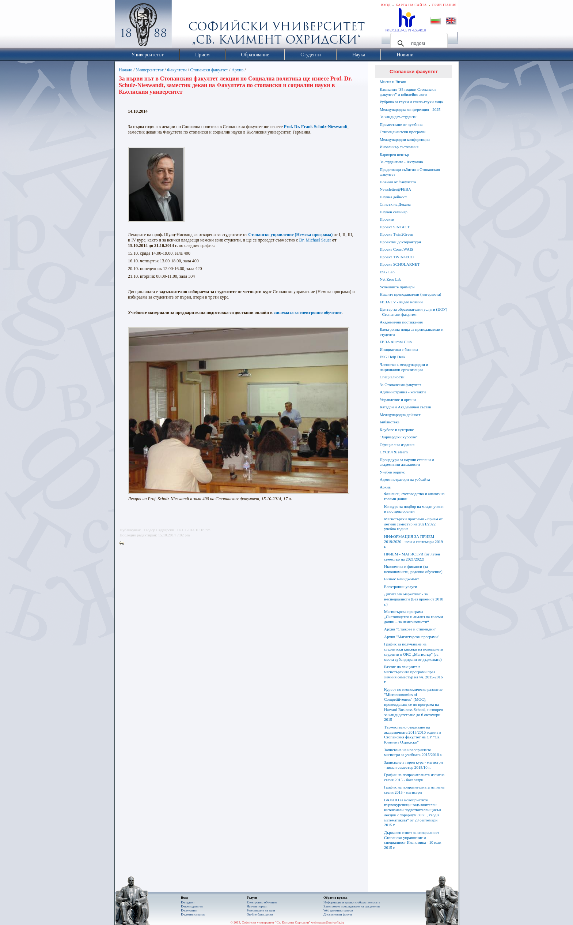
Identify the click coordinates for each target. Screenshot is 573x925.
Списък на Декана (395, 204)
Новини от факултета (398, 182)
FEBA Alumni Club (395, 342)
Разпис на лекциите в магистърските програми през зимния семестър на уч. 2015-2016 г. (413, 674)
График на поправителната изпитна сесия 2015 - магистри (414, 789)
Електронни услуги (400, 586)
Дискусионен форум (337, 914)
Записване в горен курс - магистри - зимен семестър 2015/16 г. (413, 764)
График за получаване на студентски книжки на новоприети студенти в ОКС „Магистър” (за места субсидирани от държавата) (413, 651)
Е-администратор (193, 914)
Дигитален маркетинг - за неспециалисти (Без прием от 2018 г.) (413, 599)
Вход (386, 5)
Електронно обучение (262, 902)
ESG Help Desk (392, 357)
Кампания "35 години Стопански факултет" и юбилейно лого (408, 92)
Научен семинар (393, 212)
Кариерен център (394, 154)
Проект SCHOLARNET (400, 264)
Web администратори (338, 910)
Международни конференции (405, 139)
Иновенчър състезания (399, 147)
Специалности (392, 377)
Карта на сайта (410, 5)
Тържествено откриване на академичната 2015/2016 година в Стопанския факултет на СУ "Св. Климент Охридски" (412, 734)
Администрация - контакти (403, 392)
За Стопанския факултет (400, 384)
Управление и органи (398, 399)
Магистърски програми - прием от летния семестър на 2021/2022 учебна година (413, 524)
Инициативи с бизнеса (399, 349)
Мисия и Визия (393, 81)
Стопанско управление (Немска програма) (290, 234)
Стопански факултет (209, 69)
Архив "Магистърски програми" (411, 636)
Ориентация (444, 5)
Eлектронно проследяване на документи (351, 906)
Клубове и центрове (397, 429)
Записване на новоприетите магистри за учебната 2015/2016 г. (413, 752)
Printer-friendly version (123, 543)
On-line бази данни (260, 914)
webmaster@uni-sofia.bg (327, 922)
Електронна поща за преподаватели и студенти (411, 332)
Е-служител (189, 910)
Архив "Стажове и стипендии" (410, 629)
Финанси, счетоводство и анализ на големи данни (414, 496)
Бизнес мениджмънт (401, 579)
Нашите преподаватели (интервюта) (410, 294)
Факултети (177, 69)
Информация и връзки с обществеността (351, 902)
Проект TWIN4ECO (397, 257)
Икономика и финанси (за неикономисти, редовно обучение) (413, 569)
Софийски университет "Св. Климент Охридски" (184, 25)
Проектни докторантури (400, 242)
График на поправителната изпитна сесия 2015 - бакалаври (414, 777)
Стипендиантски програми (402, 132)
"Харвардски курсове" (399, 437)
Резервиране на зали (261, 910)
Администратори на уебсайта (405, 479)
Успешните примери (397, 287)
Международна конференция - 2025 (410, 109)
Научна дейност (393, 197)
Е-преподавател (192, 906)
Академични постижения (401, 322)
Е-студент (188, 902)
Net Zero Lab (390, 279)
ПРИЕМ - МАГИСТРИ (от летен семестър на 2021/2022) (412, 556)
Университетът (149, 69)
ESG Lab (387, 272)
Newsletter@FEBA (395, 189)
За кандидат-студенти (398, 117)
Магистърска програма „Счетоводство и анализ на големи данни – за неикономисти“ (413, 616)
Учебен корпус (392, 472)
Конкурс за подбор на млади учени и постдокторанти (414, 509)
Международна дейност (400, 414)
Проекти (387, 219)
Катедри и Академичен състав (405, 407)
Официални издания (397, 444)
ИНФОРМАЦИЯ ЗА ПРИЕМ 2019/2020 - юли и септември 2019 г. (413, 541)
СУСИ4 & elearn (394, 452)
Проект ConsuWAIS (396, 249)
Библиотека (389, 422)
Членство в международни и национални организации (404, 367)
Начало (125, 69)
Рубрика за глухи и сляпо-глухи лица (411, 102)
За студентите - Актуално (401, 162)
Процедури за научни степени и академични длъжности (407, 462)
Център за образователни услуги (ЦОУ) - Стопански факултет (413, 312)
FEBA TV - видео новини (401, 302)
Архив (237, 69)
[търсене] (418, 43)
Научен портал (257, 906)
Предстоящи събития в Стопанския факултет (410, 172)
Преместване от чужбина (401, 124)
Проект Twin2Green (396, 234)
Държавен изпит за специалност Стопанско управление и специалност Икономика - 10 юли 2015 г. (412, 840)
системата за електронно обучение (308, 312)
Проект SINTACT (395, 227)
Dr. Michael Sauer (315, 240)
